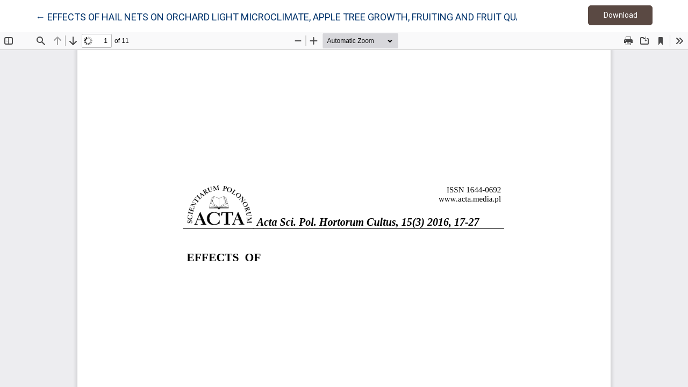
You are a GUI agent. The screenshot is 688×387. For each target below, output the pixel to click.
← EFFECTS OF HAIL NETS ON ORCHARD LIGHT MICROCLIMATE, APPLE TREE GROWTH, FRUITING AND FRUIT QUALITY (288, 16)
